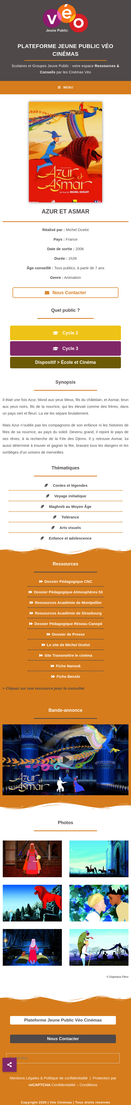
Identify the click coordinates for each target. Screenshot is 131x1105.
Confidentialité (63, 1084)
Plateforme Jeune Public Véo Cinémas (63, 1019)
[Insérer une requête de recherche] (63, 1057)
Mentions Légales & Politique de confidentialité (49, 1077)
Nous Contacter (63, 1038)
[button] (10, 1065)
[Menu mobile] (65, 87)
